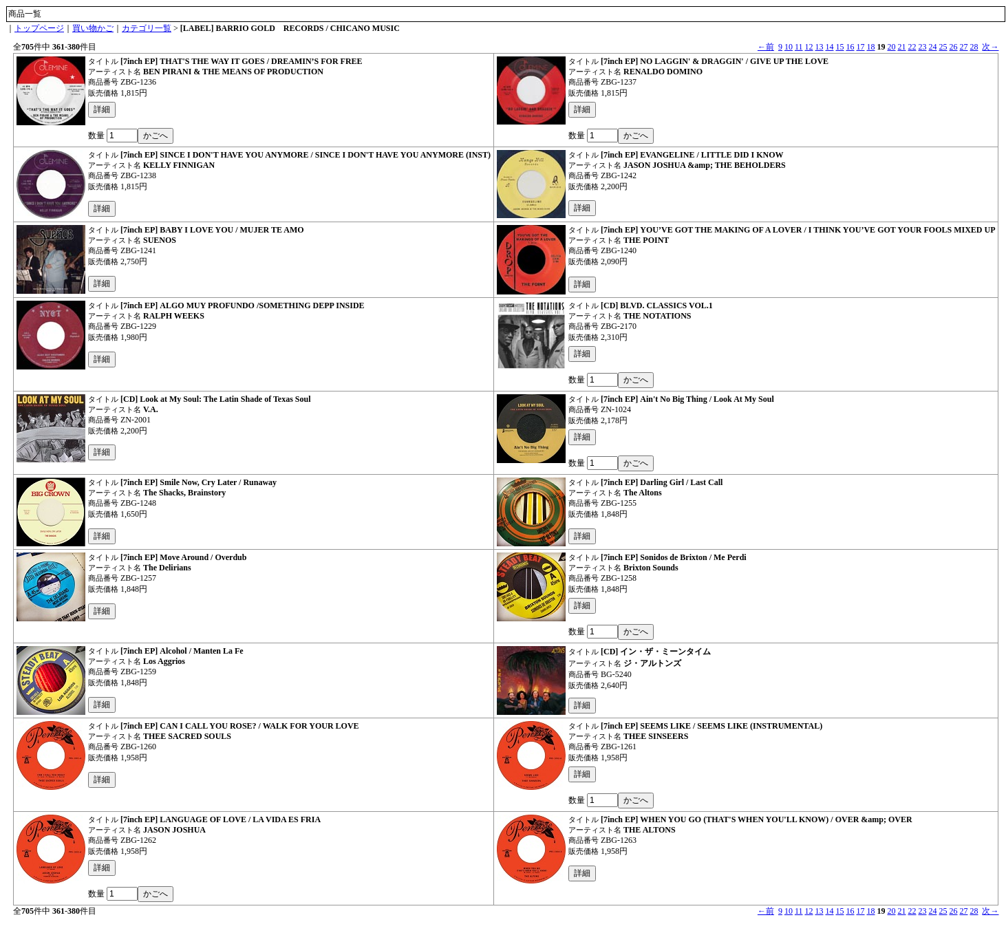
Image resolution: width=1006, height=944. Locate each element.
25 (943, 47)
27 (963, 47)
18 (870, 47)
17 (860, 47)
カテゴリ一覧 (146, 28)
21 (901, 47)
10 (788, 47)
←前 (766, 47)
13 (819, 47)
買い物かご (93, 28)
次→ (990, 47)
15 (839, 47)
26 (953, 47)
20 (891, 47)
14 (829, 47)
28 (974, 47)
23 (922, 47)
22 (912, 47)
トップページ (39, 28)
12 (808, 47)
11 (799, 47)
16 (850, 47)
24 (932, 47)
